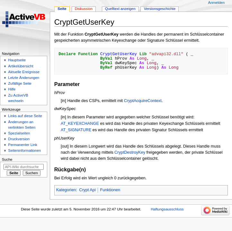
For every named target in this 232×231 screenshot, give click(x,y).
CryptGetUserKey (102, 34)
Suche (7, 159)
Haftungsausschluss (167, 209)
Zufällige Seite (19, 83)
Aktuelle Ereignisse (23, 72)
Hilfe (11, 89)
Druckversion (19, 139)
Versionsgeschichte (160, 9)
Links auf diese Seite (25, 116)
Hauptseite (17, 60)
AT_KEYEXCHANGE (80, 123)
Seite (62, 9)
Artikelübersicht (20, 66)
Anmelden (216, 2)
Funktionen (110, 190)
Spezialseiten (19, 133)
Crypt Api (87, 190)
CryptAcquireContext (143, 100)
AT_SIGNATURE (76, 130)
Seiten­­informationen (24, 150)
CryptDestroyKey (129, 152)
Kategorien (66, 190)
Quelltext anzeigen (120, 9)
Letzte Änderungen (23, 78)
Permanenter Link (22, 145)
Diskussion (84, 9)
